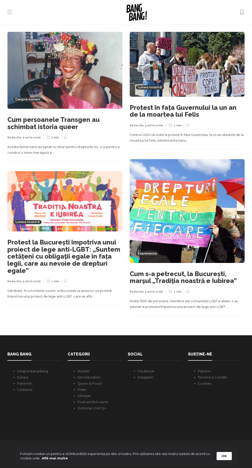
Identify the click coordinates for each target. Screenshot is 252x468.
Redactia (14, 137)
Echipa (22, 377)
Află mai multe (55, 458)
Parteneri (24, 383)
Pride (82, 390)
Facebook (146, 371)
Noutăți (83, 371)
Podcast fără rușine (93, 402)
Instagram (145, 377)
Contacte (24, 390)
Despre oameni (28, 99)
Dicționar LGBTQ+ (92, 408)
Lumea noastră (150, 87)
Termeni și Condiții (212, 377)
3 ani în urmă (154, 125)
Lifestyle (84, 396)
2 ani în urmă (32, 137)
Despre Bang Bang (32, 371)
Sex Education (89, 377)
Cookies (204, 383)
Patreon (204, 371)
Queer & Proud (90, 383)
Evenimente (147, 253)
